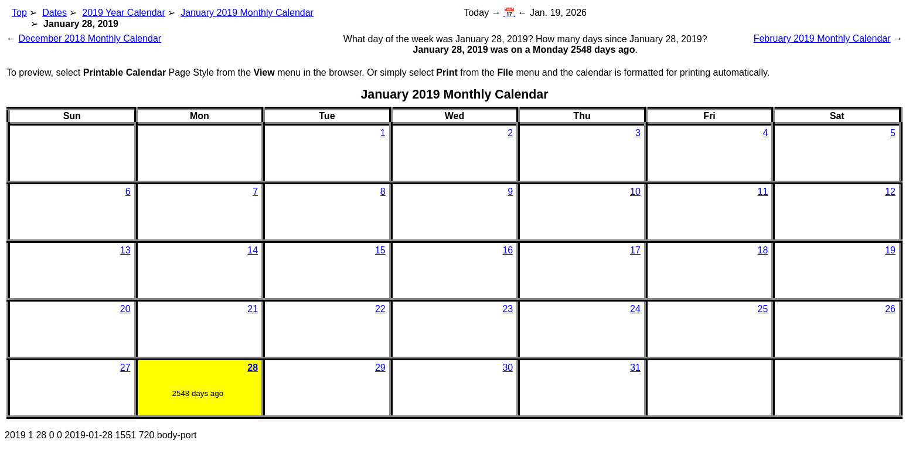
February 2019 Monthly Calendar (822, 38)
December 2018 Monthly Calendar (89, 38)
